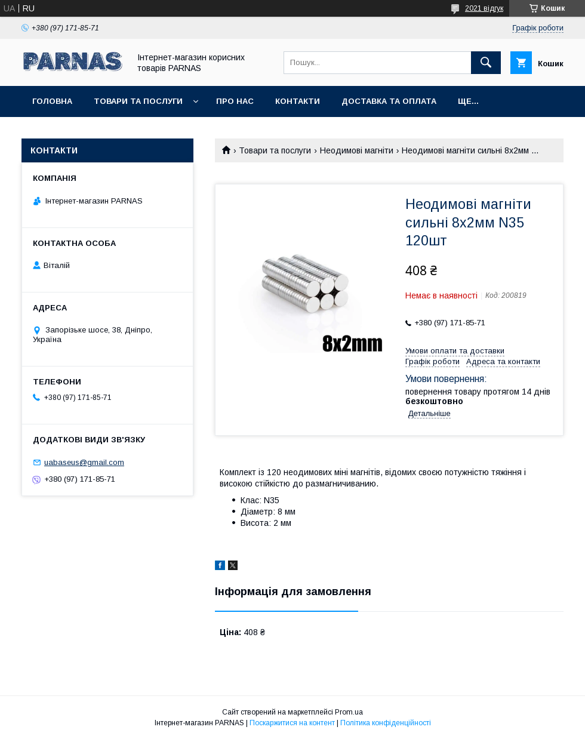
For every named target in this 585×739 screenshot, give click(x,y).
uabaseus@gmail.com (84, 462)
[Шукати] (486, 62)
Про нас (235, 101)
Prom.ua (349, 712)
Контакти (297, 101)
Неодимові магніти (356, 150)
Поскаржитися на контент (292, 723)
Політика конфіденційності (385, 723)
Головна (52, 101)
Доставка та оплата (388, 101)
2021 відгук (484, 8)
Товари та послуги (138, 101)
